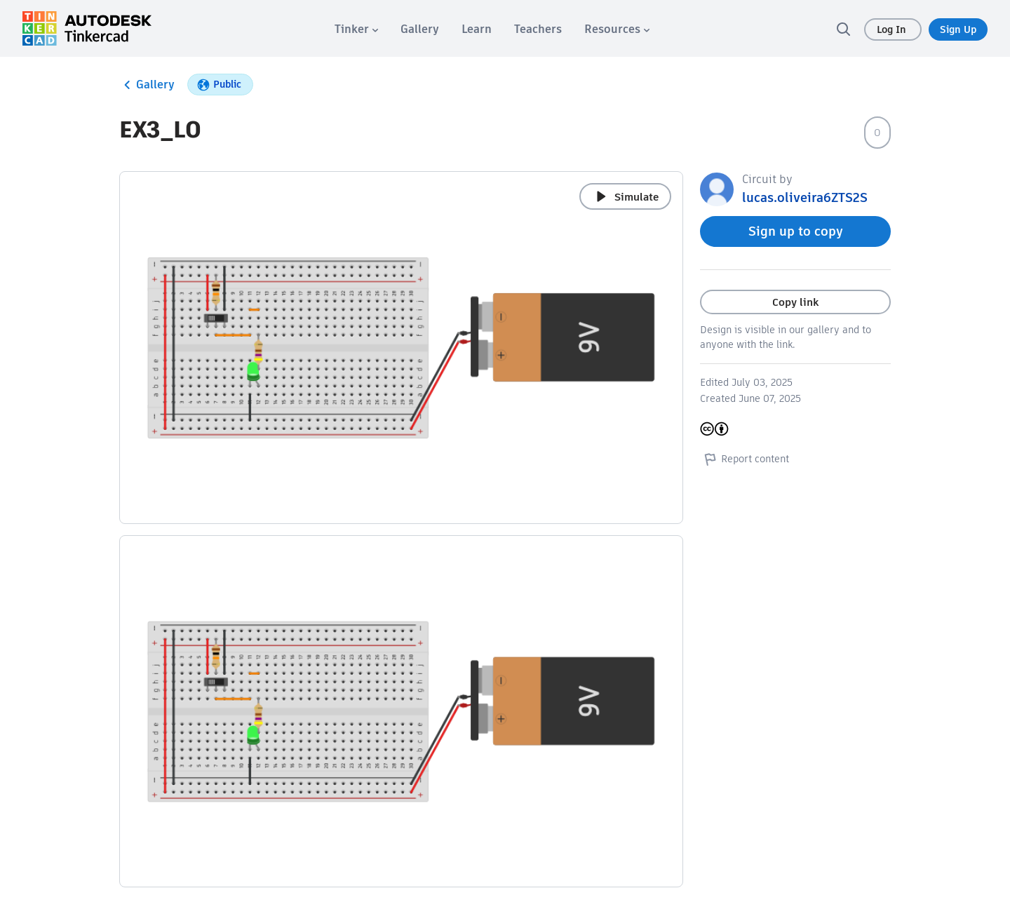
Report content (744, 458)
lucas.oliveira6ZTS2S (805, 197)
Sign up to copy (795, 231)
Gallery (147, 84)
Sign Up (958, 29)
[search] (843, 28)
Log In (893, 29)
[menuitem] (356, 29)
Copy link (795, 302)
